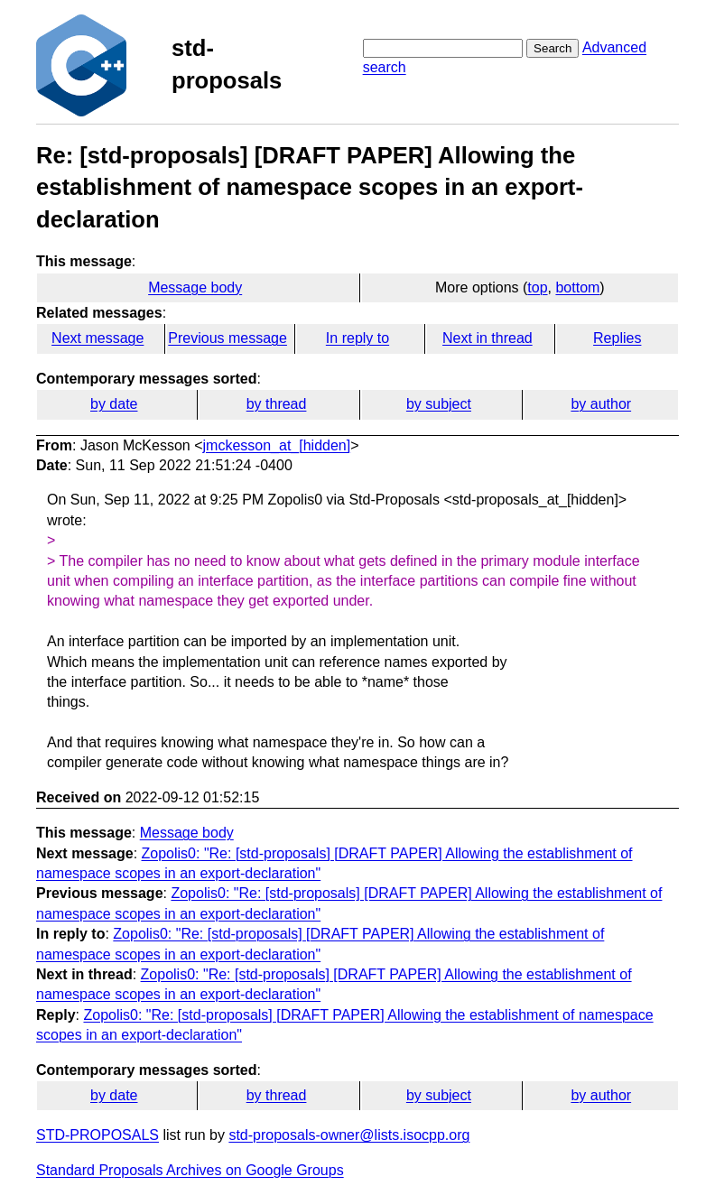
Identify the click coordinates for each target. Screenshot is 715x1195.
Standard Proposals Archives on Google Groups (190, 1170)
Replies (617, 338)
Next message (97, 338)
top (537, 287)
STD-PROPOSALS (97, 1135)
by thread (276, 404)
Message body (195, 287)
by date (113, 404)
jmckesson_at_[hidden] (277, 445)
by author (601, 404)
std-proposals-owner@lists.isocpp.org (348, 1135)
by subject (438, 404)
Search (552, 48)
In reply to (357, 338)
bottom (577, 287)
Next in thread (487, 338)
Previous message (227, 338)
